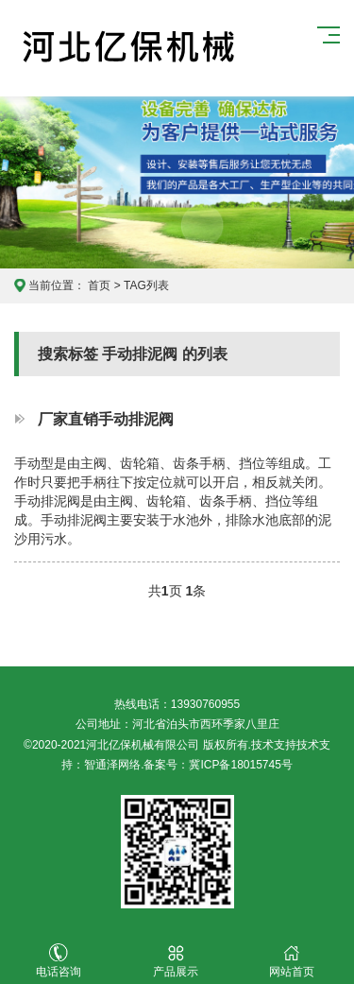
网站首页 (292, 960)
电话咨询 (58, 960)
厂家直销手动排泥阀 (106, 418)
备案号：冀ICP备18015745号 (217, 764)
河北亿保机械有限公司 (128, 48)
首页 (99, 285)
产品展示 (175, 960)
